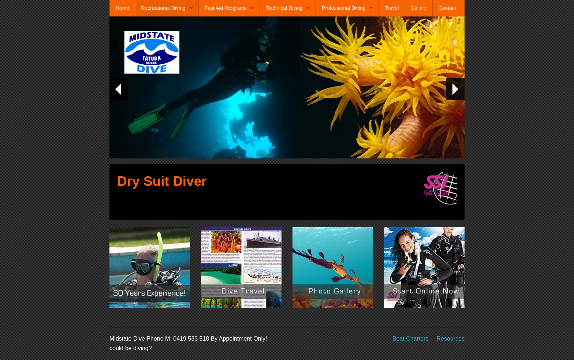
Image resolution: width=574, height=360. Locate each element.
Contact (447, 8)
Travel (392, 8)
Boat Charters (410, 338)
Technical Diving (284, 8)
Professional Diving (344, 8)
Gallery (418, 8)
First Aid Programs (226, 8)
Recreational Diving (163, 8)
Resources (451, 338)
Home (122, 8)
